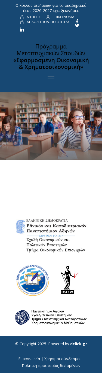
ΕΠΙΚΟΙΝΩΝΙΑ (63, 16)
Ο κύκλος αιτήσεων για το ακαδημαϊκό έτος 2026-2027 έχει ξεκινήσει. (51, 7)
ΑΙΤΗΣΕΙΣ (34, 16)
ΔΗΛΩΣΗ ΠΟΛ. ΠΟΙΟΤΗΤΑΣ (48, 21)
